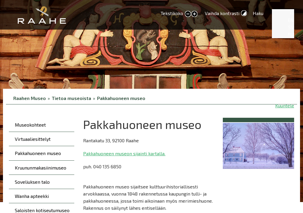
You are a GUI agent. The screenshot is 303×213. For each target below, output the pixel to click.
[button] (258, 145)
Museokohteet (30, 125)
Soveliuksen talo (32, 182)
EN (291, 20)
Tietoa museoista (71, 98)
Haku (258, 13)
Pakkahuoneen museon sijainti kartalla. (124, 153)
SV (291, 27)
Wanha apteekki (32, 196)
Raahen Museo (29, 98)
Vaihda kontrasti (222, 13)
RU (291, 34)
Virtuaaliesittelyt (33, 139)
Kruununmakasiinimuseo (40, 167)
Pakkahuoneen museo (121, 98)
